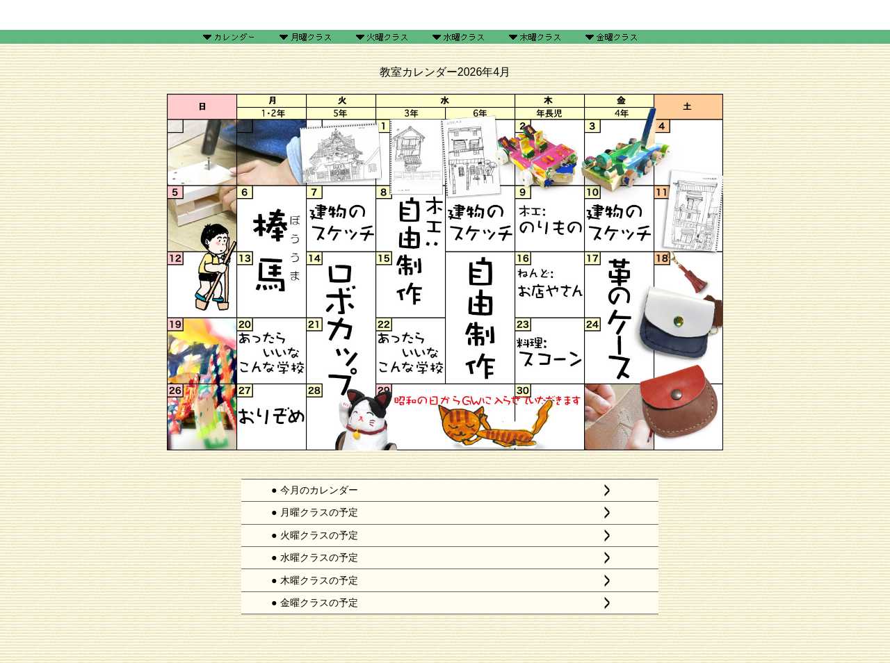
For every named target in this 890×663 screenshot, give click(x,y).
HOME (241, 15)
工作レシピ (445, 15)
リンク (648, 15)
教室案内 (511, 15)
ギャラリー (378, 15)
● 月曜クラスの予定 (314, 512)
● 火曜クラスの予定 (314, 535)
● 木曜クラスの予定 (314, 580)
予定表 (311, 15)
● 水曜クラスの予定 (314, 557)
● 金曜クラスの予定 (314, 602)
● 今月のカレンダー (314, 490)
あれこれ (578, 15)
